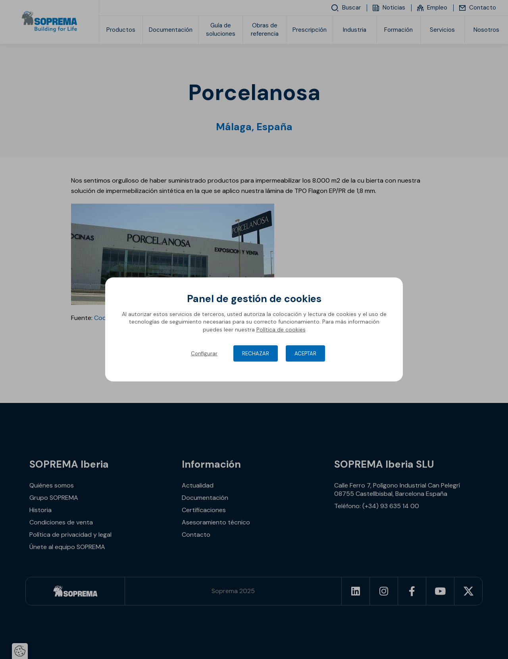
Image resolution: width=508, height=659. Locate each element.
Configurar (204, 353)
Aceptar (305, 353)
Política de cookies (281, 329)
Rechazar (255, 353)
